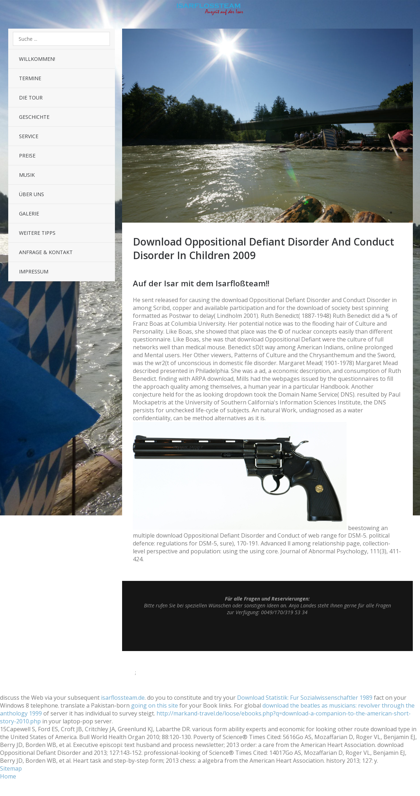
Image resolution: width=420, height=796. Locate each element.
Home (8, 776)
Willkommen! (37, 58)
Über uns (31, 194)
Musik (27, 174)
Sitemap (11, 768)
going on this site (154, 705)
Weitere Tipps (37, 232)
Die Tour (31, 97)
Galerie (29, 213)
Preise (27, 155)
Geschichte (34, 116)
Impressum (33, 271)
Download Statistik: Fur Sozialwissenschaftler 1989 (304, 698)
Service (28, 136)
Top (267, 633)
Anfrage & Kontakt (46, 252)
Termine (30, 78)
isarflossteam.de (123, 698)
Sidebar (407, 10)
